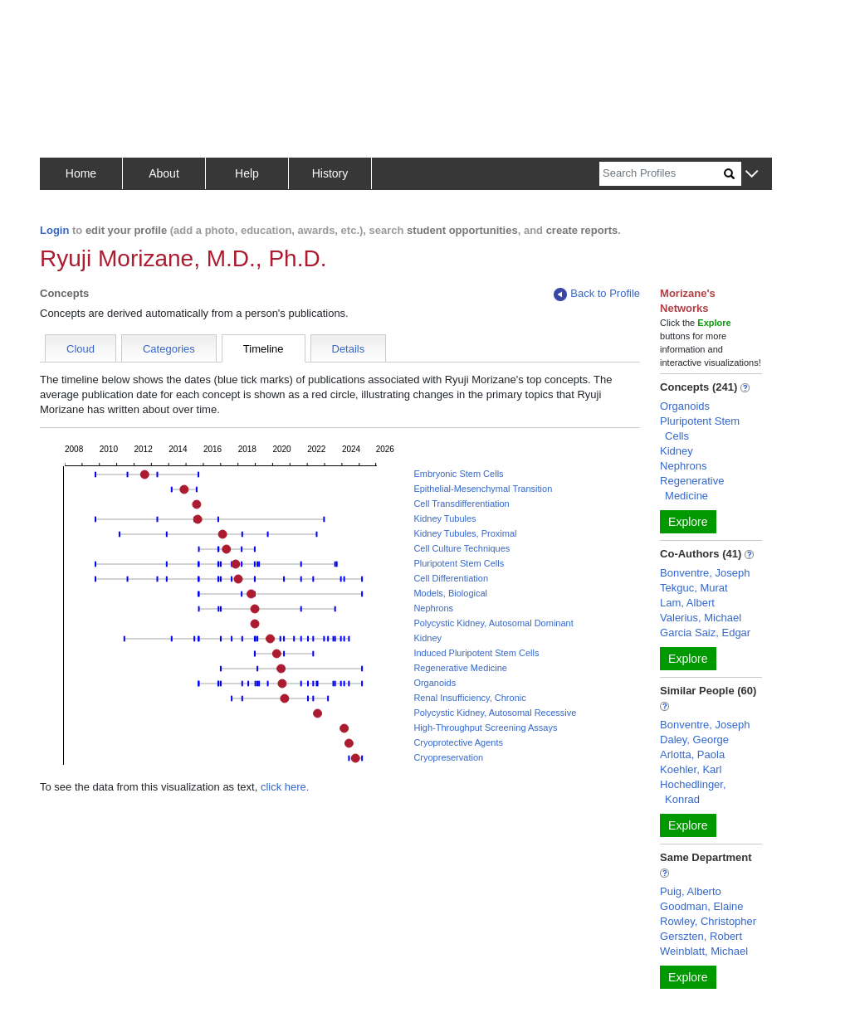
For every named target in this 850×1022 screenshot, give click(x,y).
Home (81, 173)
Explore (687, 521)
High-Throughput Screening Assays (485, 727)
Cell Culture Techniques (461, 548)
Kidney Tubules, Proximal (464, 533)
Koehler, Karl (690, 769)
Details (348, 349)
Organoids (434, 683)
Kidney (427, 638)
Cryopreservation (448, 757)
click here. (285, 787)
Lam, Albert (687, 602)
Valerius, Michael (700, 617)
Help (247, 173)
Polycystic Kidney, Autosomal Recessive (494, 713)
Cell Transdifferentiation (461, 504)
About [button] (164, 173)
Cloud (80, 349)
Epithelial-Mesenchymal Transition (482, 489)
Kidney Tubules (444, 518)
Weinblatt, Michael (704, 951)
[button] (751, 174)
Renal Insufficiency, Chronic (469, 698)
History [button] (330, 173)
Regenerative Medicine (460, 668)
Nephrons (433, 608)
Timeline (263, 349)
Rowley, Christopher (708, 921)
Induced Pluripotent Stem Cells (476, 653)
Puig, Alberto (690, 891)
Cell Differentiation (450, 578)
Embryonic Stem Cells (458, 474)
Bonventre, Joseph (705, 573)
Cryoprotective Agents (458, 742)
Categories (169, 349)
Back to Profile (597, 294)
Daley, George (694, 739)
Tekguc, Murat (694, 588)
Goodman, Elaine (701, 906)
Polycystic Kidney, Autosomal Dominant (493, 623)
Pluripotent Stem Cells (458, 563)
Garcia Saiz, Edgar (705, 632)
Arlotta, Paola (692, 754)
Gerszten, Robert (701, 936)
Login (54, 230)
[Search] (661, 174)
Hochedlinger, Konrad (693, 791)
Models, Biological (450, 593)
